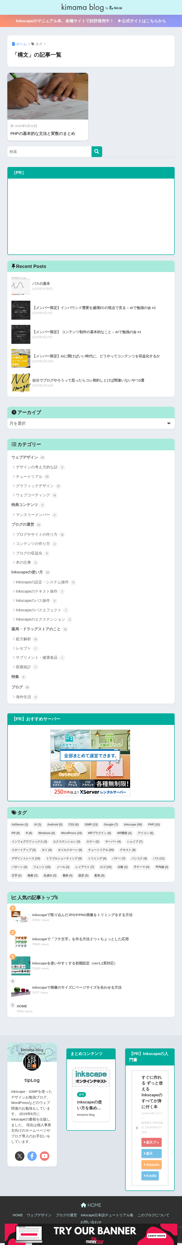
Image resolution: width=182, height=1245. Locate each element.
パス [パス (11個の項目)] (159, 860)
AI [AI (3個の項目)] (37, 826)
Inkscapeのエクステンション (44, 620)
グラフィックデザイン (38, 486)
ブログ (21, 689)
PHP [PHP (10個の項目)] (154, 826)
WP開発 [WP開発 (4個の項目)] (124, 834)
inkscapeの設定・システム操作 (46, 583)
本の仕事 (27, 563)
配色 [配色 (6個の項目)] (100, 877)
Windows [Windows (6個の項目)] (46, 834)
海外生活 (27, 699)
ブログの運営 (27, 525)
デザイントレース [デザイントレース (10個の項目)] (26, 860)
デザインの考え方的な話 (40, 467)
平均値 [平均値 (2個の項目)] (161, 868)
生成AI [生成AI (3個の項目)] (50, 877)
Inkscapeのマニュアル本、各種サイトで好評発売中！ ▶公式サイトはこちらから (91, 21)
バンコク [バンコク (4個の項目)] (139, 860)
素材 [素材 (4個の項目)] (68, 877)
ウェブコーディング (36, 495)
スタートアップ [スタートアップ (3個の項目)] (24, 851)
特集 (19, 678)
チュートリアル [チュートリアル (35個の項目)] (101, 851)
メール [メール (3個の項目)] (63, 868)
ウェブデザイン (29, 457)
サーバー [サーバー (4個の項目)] (113, 843)
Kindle (151, 1177)
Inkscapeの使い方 (31, 573)
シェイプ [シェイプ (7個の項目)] (134, 843)
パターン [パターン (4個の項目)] (19, 868)
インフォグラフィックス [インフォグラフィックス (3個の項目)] (29, 843)
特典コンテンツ (29, 505)
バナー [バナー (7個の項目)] (118, 860)
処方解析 (27, 640)
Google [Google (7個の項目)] (111, 826)
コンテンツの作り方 (36, 545)
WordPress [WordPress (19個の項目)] (71, 834)
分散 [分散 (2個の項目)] (122, 868)
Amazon (152, 1166)
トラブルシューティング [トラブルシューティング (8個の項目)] (64, 860)
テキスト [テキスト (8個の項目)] (128, 851)
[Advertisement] (91, 216)
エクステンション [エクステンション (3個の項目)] (66, 843)
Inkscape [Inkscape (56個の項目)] (133, 826)
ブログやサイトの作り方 (40, 535)
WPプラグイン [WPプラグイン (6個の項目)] (99, 834)
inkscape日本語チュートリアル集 (107, 1217)
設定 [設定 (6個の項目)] (83, 877)
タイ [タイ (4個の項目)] (47, 851)
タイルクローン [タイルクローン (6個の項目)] (70, 851)
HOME (91, 1207)
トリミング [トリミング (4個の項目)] (97, 860)
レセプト (27, 650)
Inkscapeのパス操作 (36, 602)
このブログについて (153, 1217)
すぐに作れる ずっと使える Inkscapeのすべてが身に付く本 (151, 1094)
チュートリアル (33, 477)
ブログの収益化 (33, 554)
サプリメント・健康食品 (40, 659)
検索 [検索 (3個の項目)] (32, 877)
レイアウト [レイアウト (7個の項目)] (84, 868)
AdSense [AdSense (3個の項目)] (20, 826)
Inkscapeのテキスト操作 (40, 592)
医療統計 (27, 668)
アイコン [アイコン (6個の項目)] (145, 834)
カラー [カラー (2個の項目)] (92, 843)
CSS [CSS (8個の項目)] (73, 826)
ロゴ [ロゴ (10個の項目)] (106, 868)
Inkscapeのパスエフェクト (42, 611)
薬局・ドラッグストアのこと (41, 630)
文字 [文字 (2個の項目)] (17, 877)
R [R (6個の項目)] (29, 834)
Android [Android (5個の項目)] (54, 826)
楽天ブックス (149, 1148)
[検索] (96, 151)
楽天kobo (148, 1159)
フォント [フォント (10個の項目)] (41, 868)
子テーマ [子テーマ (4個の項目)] (141, 868)
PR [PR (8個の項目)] (16, 834)
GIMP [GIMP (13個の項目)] (91, 826)
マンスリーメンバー (36, 515)
